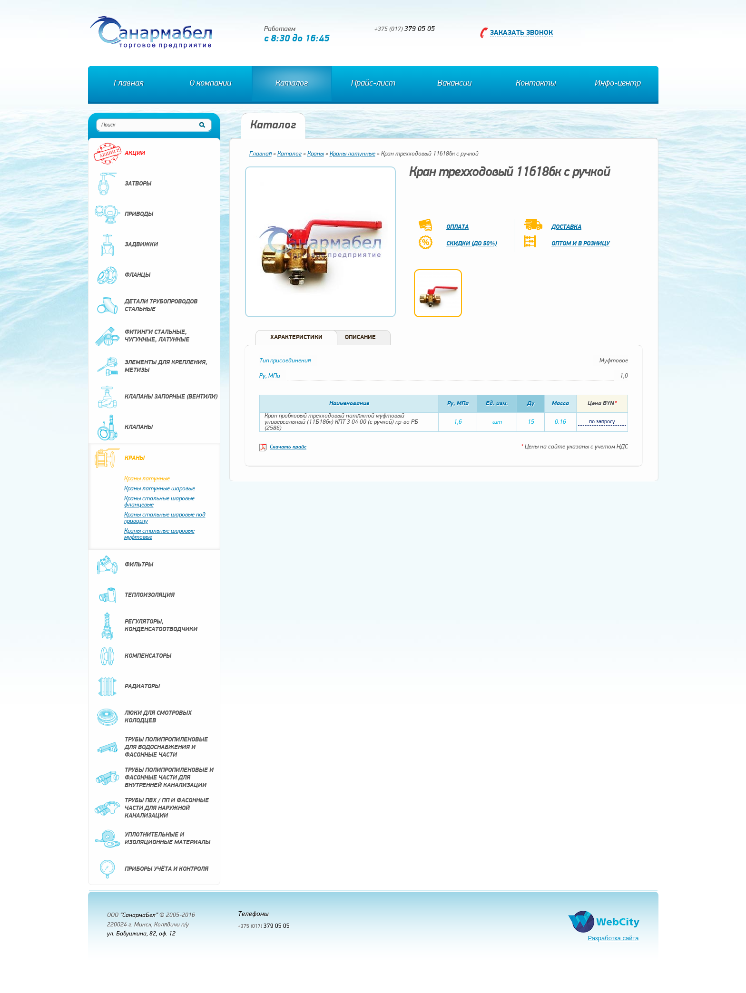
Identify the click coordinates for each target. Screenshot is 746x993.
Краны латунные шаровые (159, 489)
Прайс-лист (373, 83)
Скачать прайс (288, 447)
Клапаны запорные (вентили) (155, 397)
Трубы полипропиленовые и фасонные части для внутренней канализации (153, 778)
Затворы (122, 184)
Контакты (536, 83)
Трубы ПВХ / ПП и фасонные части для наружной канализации (151, 808)
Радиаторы (126, 686)
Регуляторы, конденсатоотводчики (145, 626)
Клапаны (123, 427)
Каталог (291, 83)
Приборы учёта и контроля (150, 869)
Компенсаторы (132, 656)
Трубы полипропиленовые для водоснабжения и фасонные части (150, 747)
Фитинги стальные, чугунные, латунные (141, 336)
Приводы (123, 214)
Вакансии (454, 83)
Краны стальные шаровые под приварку (165, 518)
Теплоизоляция (134, 595)
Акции (119, 153)
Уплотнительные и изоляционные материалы (151, 839)
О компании (210, 83)
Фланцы (121, 275)
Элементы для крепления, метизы (150, 366)
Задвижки (125, 245)
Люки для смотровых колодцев (142, 717)
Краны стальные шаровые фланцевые (159, 502)
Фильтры (123, 565)
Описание (360, 337)
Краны (119, 458)
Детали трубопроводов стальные (145, 306)
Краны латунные (147, 479)
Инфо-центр (618, 83)
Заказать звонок (521, 33)
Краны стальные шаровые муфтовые (159, 534)
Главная (128, 83)
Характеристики (296, 337)
